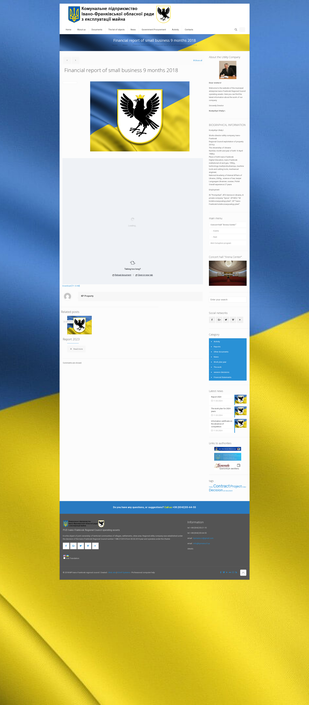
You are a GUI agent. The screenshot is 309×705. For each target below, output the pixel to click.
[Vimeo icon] (224, 572)
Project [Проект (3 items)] (236, 486)
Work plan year (220, 362)
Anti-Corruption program (221, 243)
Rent (215, 237)
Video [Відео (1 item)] (211, 487)
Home (114, 45)
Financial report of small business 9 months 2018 (176, 45)
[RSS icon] (236, 572)
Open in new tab (144, 275)
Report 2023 (71, 339)
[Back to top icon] (243, 573)
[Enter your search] (228, 300)
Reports (217, 347)
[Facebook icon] (221, 572)
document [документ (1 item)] (229, 491)
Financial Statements (141, 45)
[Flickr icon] (230, 572)
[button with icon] (212, 320)
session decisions (221, 372)
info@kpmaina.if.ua (201, 543)
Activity (217, 341)
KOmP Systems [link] (123, 572)
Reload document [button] (121, 275)
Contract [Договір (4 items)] (221, 486)
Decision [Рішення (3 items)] (216, 490)
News (125, 45)
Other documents (221, 352)
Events (216, 231)
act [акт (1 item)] (224, 491)
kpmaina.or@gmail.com (203, 538)
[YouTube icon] (227, 572)
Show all (197, 60)
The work (217, 367)
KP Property (87, 296)
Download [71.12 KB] (71, 286)
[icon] (233, 572)
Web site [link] (112, 572)
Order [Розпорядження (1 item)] (244, 487)
